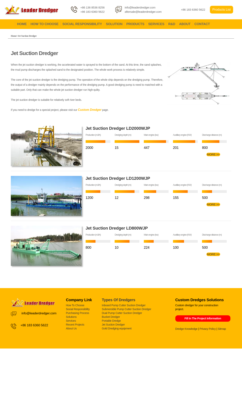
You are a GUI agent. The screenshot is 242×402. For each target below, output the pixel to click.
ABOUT (184, 24)
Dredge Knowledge (186, 328)
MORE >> (213, 154)
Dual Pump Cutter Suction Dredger (122, 313)
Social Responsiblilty (78, 309)
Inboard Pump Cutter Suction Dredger (124, 305)
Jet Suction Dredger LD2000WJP (118, 128)
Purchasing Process (77, 313)
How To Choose (75, 305)
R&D (171, 24)
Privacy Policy (207, 328)
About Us (71, 328)
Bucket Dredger (111, 316)
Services (71, 320)
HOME (22, 24)
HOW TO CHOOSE (45, 24)
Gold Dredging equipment (117, 328)
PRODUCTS (135, 24)
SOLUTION (114, 24)
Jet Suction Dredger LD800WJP (117, 228)
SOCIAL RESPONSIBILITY (82, 24)
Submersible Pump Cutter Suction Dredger (126, 309)
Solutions (71, 316)
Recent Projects (75, 324)
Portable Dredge (111, 320)
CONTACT (202, 24)
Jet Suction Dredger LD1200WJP (118, 178)
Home (14, 36)
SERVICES (156, 24)
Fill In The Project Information (202, 318)
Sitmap (222, 328)
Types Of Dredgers (118, 300)
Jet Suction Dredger (27, 36)
